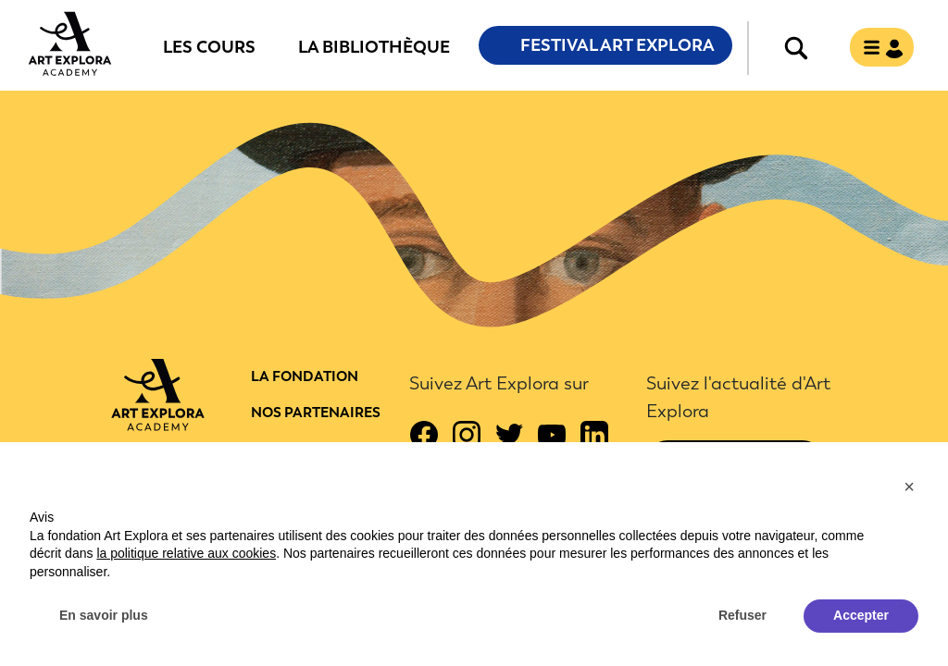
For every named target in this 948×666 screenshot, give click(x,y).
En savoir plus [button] (103, 615)
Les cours (209, 46)
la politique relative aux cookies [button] (186, 553)
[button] (909, 486)
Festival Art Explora (617, 45)
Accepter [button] (861, 615)
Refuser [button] (742, 615)
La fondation (304, 376)
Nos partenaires (315, 412)
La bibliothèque (374, 46)
